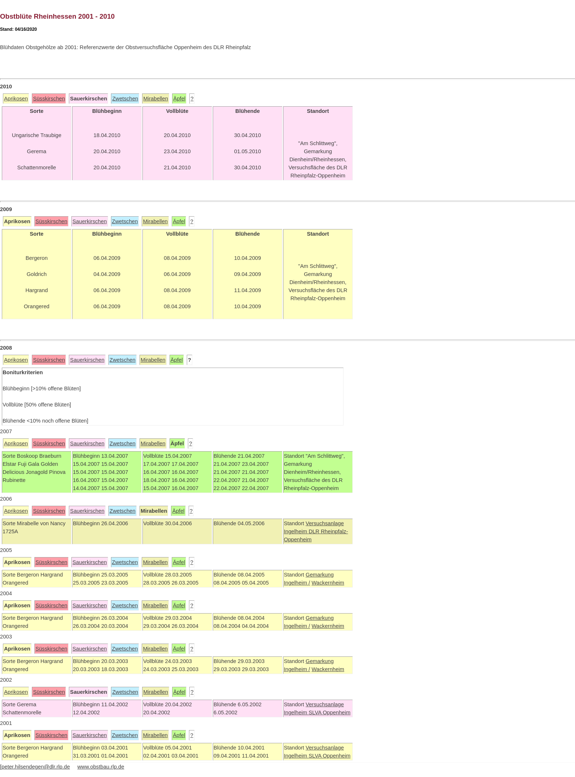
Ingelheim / (297, 583)
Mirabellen (155, 99)
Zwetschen (125, 99)
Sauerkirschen (90, 221)
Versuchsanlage (324, 523)
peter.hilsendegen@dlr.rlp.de (35, 767)
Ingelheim (296, 531)
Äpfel (179, 99)
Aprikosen (16, 99)
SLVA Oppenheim (329, 712)
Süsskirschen (49, 99)
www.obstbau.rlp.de (100, 767)
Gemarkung (319, 575)
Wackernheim (328, 583)
